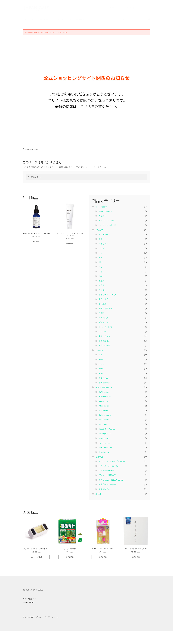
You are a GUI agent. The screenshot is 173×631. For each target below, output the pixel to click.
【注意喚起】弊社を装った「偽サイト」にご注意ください (46, 32)
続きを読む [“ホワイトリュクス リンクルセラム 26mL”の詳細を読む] (36, 242)
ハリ (100, 253)
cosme (101, 364)
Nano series (103, 424)
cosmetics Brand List (104, 387)
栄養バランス (104, 336)
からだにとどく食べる (108, 466)
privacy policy (28, 602)
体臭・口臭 (103, 317)
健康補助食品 (104, 341)
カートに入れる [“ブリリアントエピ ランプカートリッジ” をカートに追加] (36, 557)
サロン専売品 (101, 206)
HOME (25, 19)
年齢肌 (101, 290)
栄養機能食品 (104, 382)
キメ (100, 257)
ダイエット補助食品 (107, 475)
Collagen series (105, 415)
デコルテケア (104, 234)
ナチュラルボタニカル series (111, 480)
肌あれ (101, 276)
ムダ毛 (101, 313)
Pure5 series (104, 419)
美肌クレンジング (106, 220)
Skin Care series (105, 443)
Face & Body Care (105, 447)
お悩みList (100, 229)
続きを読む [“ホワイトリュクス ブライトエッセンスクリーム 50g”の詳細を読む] (70, 243)
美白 (100, 239)
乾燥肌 (101, 285)
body (101, 359)
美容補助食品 (104, 345)
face (100, 354)
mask (101, 368)
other (101, 373)
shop (34, 19)
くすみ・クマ (104, 243)
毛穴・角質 (103, 299)
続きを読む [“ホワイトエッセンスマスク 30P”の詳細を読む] (136, 557)
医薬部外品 (103, 378)
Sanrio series (104, 438)
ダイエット (103, 322)
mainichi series (105, 396)
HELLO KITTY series (107, 429)
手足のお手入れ (105, 308)
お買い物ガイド (29, 599)
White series (104, 406)
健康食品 (99, 457)
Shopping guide (61, 19)
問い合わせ (80, 19)
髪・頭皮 (102, 304)
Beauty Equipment (106, 211)
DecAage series (105, 433)
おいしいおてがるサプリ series (112, 461)
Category (44, 19)
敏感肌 (101, 280)
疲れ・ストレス (105, 327)
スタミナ (102, 331)
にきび (101, 271)
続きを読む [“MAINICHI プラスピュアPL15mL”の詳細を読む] (103, 557)
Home (27, 149)
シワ (100, 267)
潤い (100, 262)
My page (112, 7)
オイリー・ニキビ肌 (107, 294)
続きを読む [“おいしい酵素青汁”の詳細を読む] (70, 557)
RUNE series (104, 392)
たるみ (101, 248)
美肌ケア (102, 216)
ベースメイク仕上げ (107, 225)
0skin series (103, 410)
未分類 (98, 494)
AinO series (103, 401)
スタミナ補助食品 (106, 470)
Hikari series (104, 452)
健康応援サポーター (107, 484)
